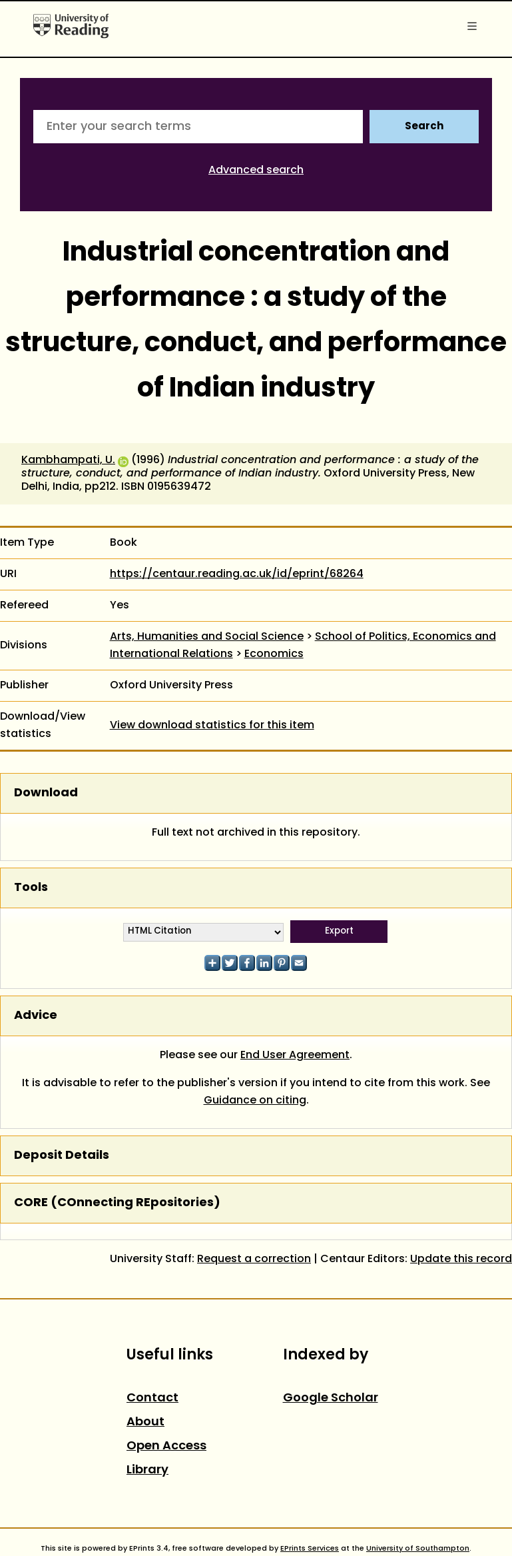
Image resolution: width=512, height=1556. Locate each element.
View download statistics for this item (212, 725)
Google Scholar (330, 1398)
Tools (31, 888)
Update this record (461, 1259)
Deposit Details (61, 1156)
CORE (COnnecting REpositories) (117, 1203)
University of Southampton (417, 1549)
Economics (274, 654)
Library (147, 1470)
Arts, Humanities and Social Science (207, 637)
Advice (35, 1016)
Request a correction (254, 1259)
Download (46, 793)
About (145, 1422)
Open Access (166, 1446)
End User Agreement (295, 1055)
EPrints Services (309, 1549)
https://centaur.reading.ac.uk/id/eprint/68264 (237, 574)
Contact (152, 1398)
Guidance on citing (255, 1101)
